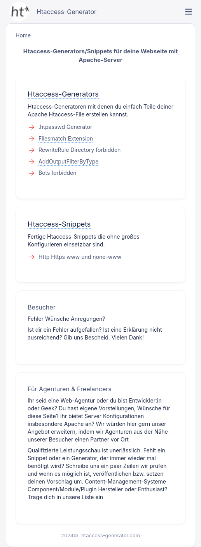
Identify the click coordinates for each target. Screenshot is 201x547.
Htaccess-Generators (63, 94)
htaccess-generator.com (110, 535)
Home (23, 35)
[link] (188, 11)
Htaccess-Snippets (59, 224)
